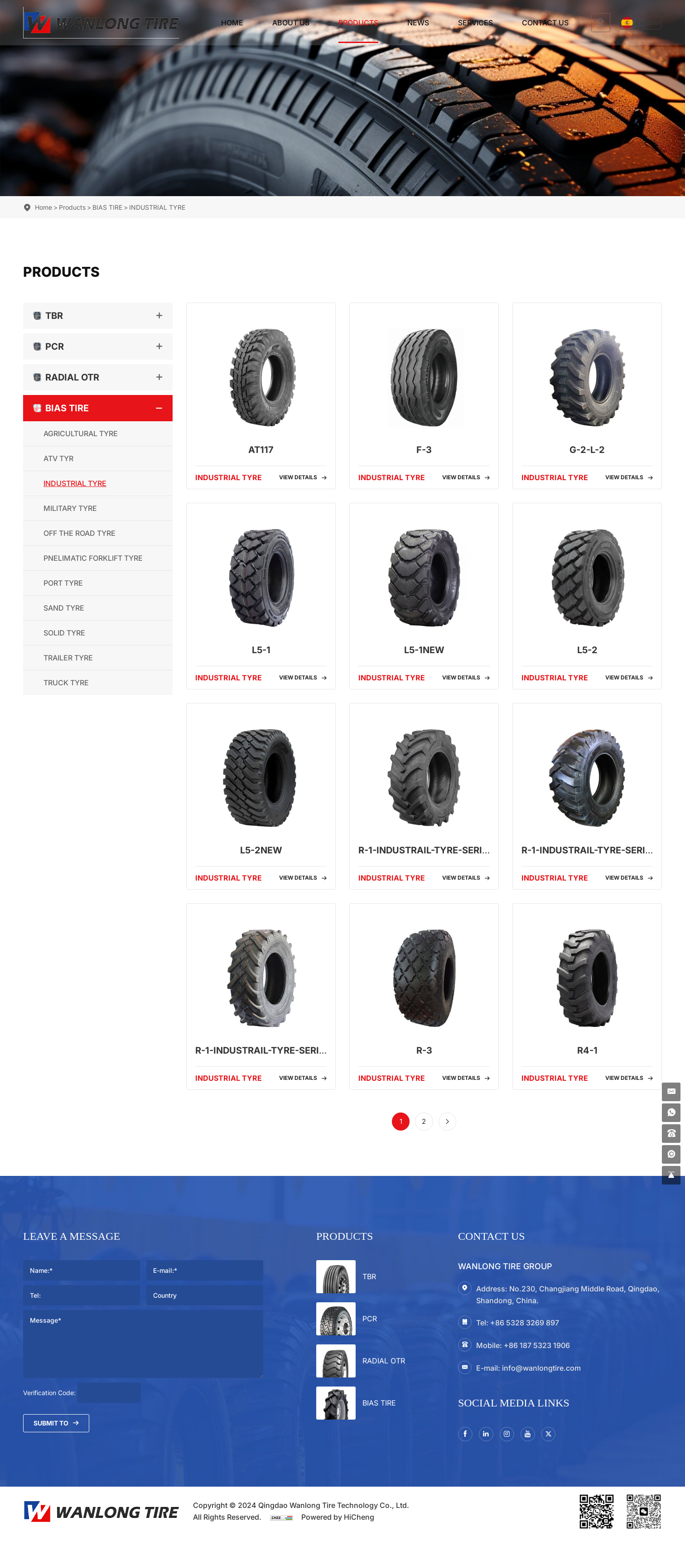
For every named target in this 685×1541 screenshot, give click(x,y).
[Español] (632, 23)
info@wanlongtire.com (541, 1370)
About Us (274, 22)
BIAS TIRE (107, 207)
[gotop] (670, 1174)
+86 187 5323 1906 (537, 1348)
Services (459, 22)
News (402, 22)
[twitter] (557, 1438)
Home (216, 22)
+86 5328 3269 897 (524, 1325)
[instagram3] (511, 1438)
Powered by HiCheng (337, 1521)
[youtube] (534, 1438)
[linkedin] (489, 1438)
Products (342, 22)
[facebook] (466, 1438)
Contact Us (529, 22)
